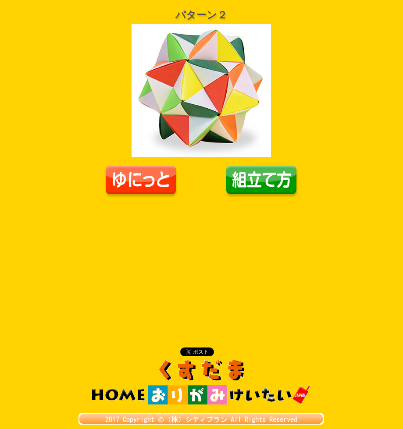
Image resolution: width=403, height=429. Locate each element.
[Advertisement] (201, 263)
